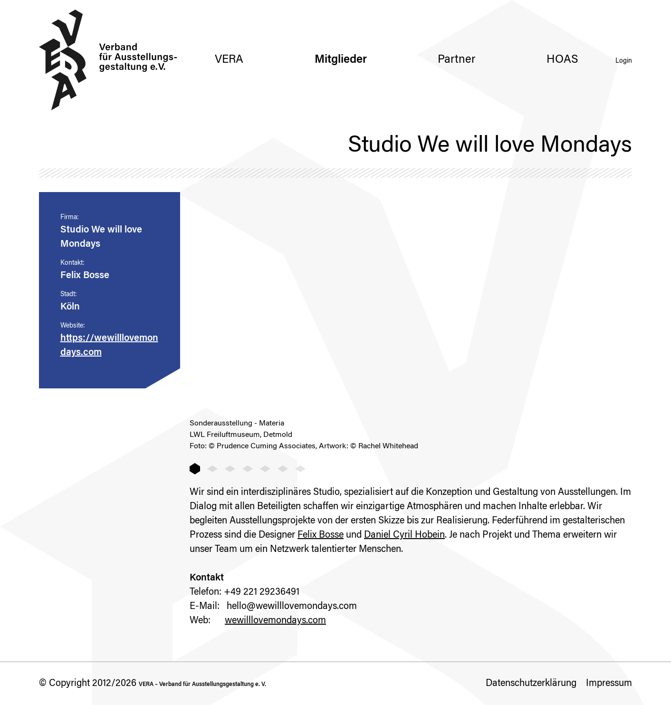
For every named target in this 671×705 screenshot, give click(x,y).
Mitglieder (341, 60)
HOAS (562, 60)
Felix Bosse (320, 535)
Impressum (609, 683)
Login (623, 61)
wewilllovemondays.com (275, 621)
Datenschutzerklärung (531, 683)
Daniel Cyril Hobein (404, 535)
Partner (456, 60)
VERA (229, 60)
